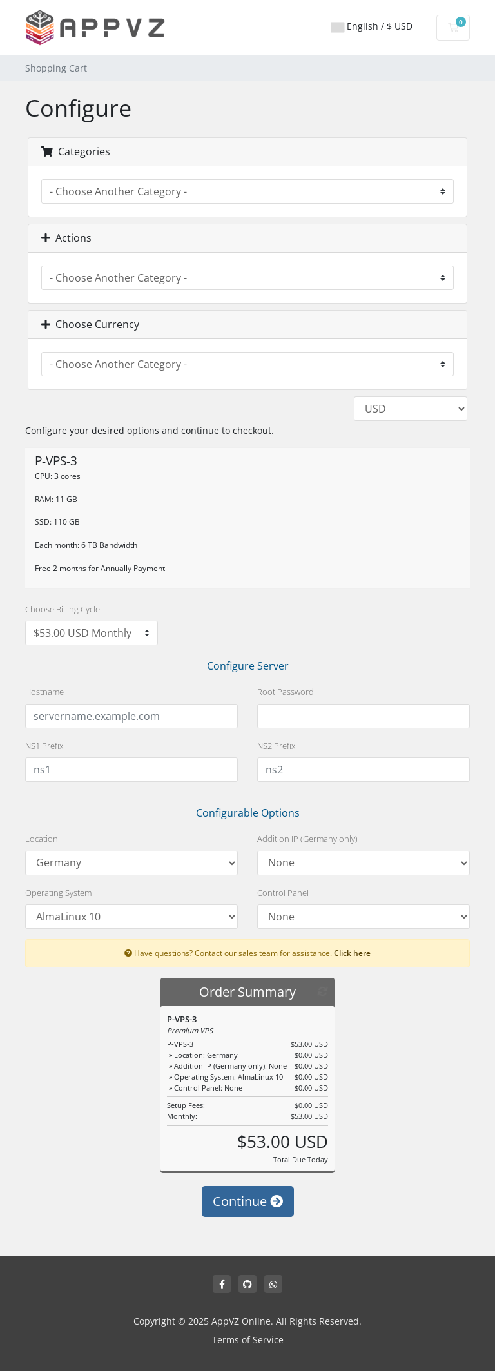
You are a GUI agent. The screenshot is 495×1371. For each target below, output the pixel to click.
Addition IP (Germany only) (307, 838)
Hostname (44, 691)
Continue (248, 1201)
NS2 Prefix (276, 746)
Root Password (285, 691)
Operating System (58, 893)
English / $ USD (371, 26)
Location (41, 838)
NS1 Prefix (44, 746)
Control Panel (283, 893)
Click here (352, 953)
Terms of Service (248, 1340)
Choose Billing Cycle (62, 609)
